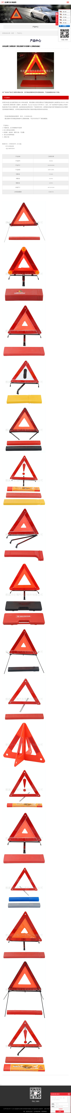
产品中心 (19, 33)
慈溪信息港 (29, 1111)
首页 (12, 33)
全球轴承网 (37, 1111)
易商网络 (44, 1111)
